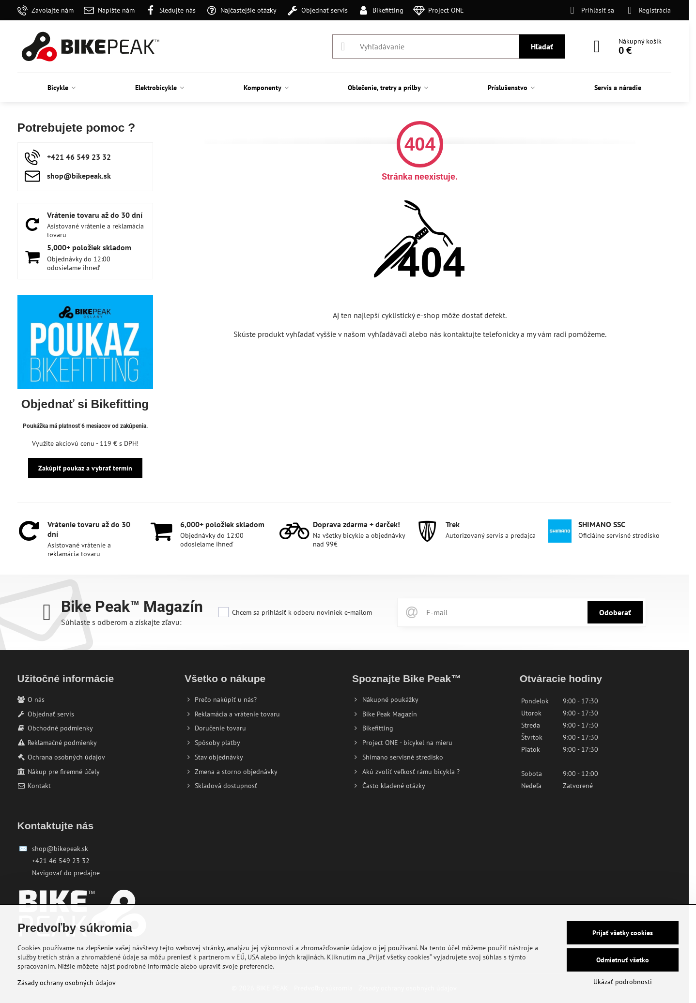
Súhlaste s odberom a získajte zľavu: (121, 622)
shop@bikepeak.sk (60, 848)
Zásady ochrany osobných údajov (66, 982)
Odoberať (615, 612)
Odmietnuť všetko (622, 960)
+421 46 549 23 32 (61, 860)
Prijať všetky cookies (622, 932)
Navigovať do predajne (66, 872)
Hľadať (542, 46)
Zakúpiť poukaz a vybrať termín (85, 468)
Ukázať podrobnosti (622, 981)
